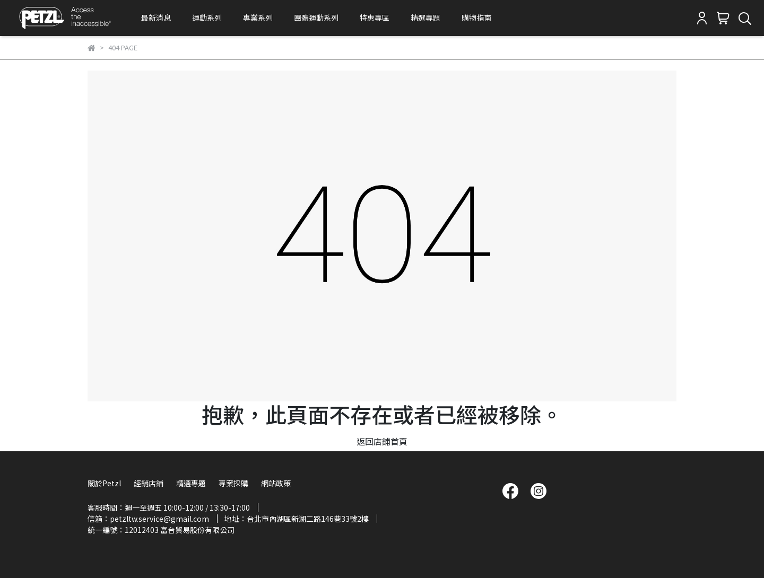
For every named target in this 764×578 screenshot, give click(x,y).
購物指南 (476, 17)
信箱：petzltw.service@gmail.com (148, 518)
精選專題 (425, 17)
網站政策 (276, 483)
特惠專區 (374, 17)
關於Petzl (104, 483)
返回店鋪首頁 (382, 441)
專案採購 (233, 483)
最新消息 (156, 17)
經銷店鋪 (148, 483)
